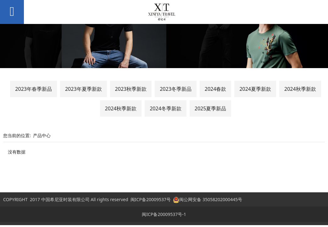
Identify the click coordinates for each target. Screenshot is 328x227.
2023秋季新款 (131, 88)
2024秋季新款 (300, 88)
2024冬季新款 (165, 108)
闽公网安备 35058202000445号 (207, 199)
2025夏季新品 (210, 108)
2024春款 (215, 88)
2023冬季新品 (176, 88)
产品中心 (42, 135)
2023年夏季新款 (83, 88)
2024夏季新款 (255, 88)
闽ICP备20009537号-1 (164, 214)
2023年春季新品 (33, 88)
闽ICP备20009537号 (151, 199)
